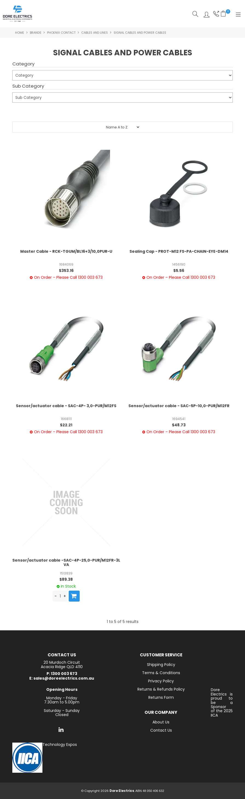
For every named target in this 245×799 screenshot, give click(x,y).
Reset (44, 110)
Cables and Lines (94, 32)
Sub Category (28, 86)
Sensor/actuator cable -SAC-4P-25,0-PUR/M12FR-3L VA (66, 562)
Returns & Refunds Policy (161, 689)
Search (195, 14)
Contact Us (161, 730)
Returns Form (161, 697)
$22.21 (66, 425)
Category (23, 64)
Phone (215, 14)
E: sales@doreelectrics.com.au (61, 678)
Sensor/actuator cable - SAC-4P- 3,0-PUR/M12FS (66, 406)
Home (19, 32)
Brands (35, 32)
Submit (22, 113)
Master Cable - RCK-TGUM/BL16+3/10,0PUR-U (66, 251)
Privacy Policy (161, 681)
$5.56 (178, 270)
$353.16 (66, 270)
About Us (160, 722)
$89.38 (66, 579)
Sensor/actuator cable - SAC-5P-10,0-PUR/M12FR (178, 406)
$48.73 (179, 425)
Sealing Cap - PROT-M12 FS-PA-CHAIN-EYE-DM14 (178, 251)
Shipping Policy (161, 664)
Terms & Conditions (161, 673)
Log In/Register (205, 14)
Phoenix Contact (61, 32)
